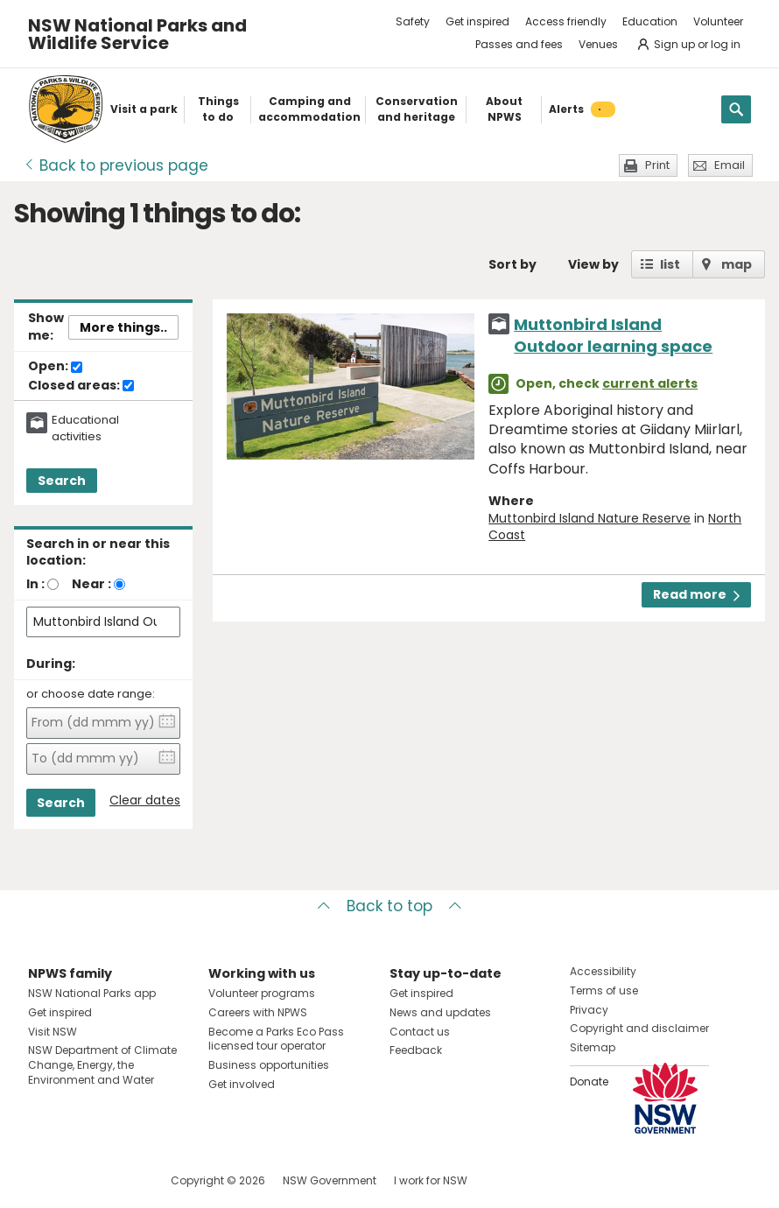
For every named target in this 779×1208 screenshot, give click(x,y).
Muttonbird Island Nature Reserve (589, 518)
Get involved (241, 1084)
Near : (91, 584)
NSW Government (329, 1180)
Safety (413, 21)
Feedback (416, 1050)
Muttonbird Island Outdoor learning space (613, 335)
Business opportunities (268, 1064)
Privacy (589, 1009)
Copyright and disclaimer (639, 1028)
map (736, 264)
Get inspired (477, 21)
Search (62, 480)
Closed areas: (81, 386)
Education (649, 21)
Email (729, 165)
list (670, 264)
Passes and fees (519, 44)
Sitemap (592, 1047)
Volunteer (718, 21)
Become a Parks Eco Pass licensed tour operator (276, 1039)
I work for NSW (430, 1180)
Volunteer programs (261, 993)
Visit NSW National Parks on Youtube (119, 1180)
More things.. (123, 327)
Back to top (389, 906)
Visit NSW (52, 1031)
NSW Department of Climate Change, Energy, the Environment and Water (102, 1065)
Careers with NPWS (257, 1012)
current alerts (650, 383)
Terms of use (604, 990)
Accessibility (603, 971)
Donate (589, 1081)
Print (657, 165)
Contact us (420, 1031)
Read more (696, 594)
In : (35, 584)
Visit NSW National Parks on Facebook (44, 1180)
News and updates (440, 1012)
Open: (55, 367)
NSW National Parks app (92, 993)
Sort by (512, 264)
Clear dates (144, 800)
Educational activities (85, 428)
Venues (598, 44)
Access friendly (566, 21)
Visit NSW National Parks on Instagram (82, 1180)
